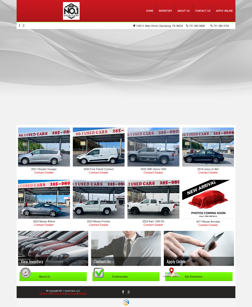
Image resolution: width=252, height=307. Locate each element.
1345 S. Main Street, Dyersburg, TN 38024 (158, 25)
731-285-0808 (195, 25)
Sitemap (83, 293)
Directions (72, 293)
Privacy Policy (58, 293)
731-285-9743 (220, 25)
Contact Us (44, 293)
